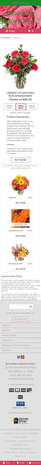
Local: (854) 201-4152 (21, 375)
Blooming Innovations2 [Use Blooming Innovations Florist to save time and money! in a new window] (20, 413)
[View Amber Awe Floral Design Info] (20, 185)
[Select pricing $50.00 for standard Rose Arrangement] (9, 107)
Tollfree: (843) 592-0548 (20, 378)
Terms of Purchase (27, 452)
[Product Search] (21, 306)
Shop (10, 31)
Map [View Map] (20, 462)
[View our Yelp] (22, 358)
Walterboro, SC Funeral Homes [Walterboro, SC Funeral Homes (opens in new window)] (14, 430)
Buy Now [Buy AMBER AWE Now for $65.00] (20, 202)
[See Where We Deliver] (20, 319)
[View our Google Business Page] (18, 358)
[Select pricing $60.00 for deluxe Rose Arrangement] (21, 107)
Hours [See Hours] (34, 462)
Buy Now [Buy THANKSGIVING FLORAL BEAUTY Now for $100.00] (20, 235)
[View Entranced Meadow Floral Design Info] (20, 251)
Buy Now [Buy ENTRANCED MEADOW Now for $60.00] (20, 269)
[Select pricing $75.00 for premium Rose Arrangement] (32, 107)
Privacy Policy (10, 452)
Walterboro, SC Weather (16, 441)
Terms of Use (20, 456)
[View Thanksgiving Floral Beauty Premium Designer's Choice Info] (20, 218)
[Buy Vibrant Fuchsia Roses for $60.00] (20, 159)
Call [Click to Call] (6, 462)
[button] (20, 404)
